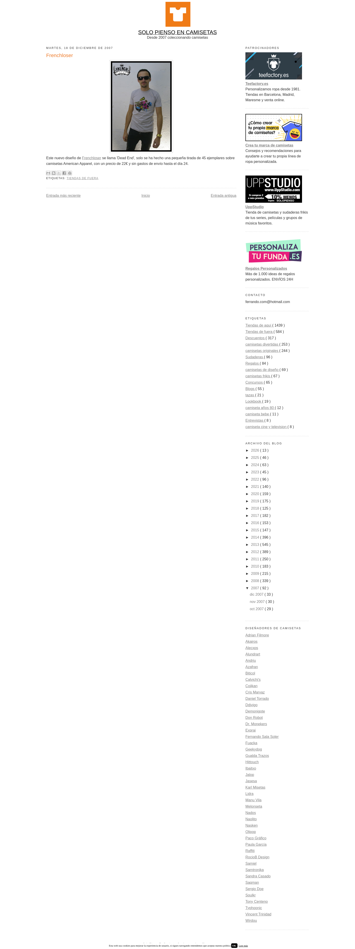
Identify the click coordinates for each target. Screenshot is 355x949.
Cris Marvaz (255, 692)
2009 (255, 574)
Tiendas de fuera (82, 178)
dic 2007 (257, 594)
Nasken (251, 825)
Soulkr (250, 895)
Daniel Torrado (257, 699)
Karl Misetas (255, 787)
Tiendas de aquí (258, 325)
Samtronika (254, 870)
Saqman (252, 882)
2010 (255, 566)
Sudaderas (254, 357)
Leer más (243, 945)
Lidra (249, 794)
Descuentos (255, 338)
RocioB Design (257, 857)
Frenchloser (91, 158)
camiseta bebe (257, 414)
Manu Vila (253, 800)
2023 (255, 472)
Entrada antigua (223, 196)
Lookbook (253, 401)
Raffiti (250, 851)
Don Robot (254, 718)
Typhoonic (253, 908)
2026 (255, 450)
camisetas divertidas (262, 344)
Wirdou (251, 921)
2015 (255, 530)
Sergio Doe (254, 889)
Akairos (251, 641)
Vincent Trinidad (258, 914)
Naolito (251, 819)
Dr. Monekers (256, 724)
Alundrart (252, 654)
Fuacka (251, 743)
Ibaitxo (250, 768)
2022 (255, 479)
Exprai (250, 730)
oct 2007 (257, 609)
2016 (255, 523)
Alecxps (251, 648)
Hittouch (252, 762)
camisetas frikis (258, 376)
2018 (255, 508)
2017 (255, 516)
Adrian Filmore (257, 635)
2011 (255, 559)
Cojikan (251, 686)
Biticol (250, 673)
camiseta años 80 (260, 408)
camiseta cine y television (266, 427)
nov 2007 (258, 602)
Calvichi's (253, 680)
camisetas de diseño (262, 370)
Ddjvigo (251, 705)
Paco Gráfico (255, 838)
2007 (255, 588)
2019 (255, 501)
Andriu (250, 660)
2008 (255, 581)
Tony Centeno (256, 901)
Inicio (146, 196)
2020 (255, 494)
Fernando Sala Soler (262, 737)
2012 (255, 552)
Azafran (251, 667)
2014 (255, 537)
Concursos (254, 382)
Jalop (249, 775)
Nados (250, 813)
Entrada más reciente (63, 196)
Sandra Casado (258, 876)
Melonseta (253, 806)
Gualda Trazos (257, 756)
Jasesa (251, 781)
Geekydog (253, 749)
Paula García (255, 844)
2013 (255, 545)
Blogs (250, 389)
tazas (250, 395)
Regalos (252, 363)
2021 (255, 487)
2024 (255, 465)
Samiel (251, 863)
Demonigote (255, 711)
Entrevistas (254, 420)
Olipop (250, 832)
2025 (255, 458)
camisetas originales (262, 351)
